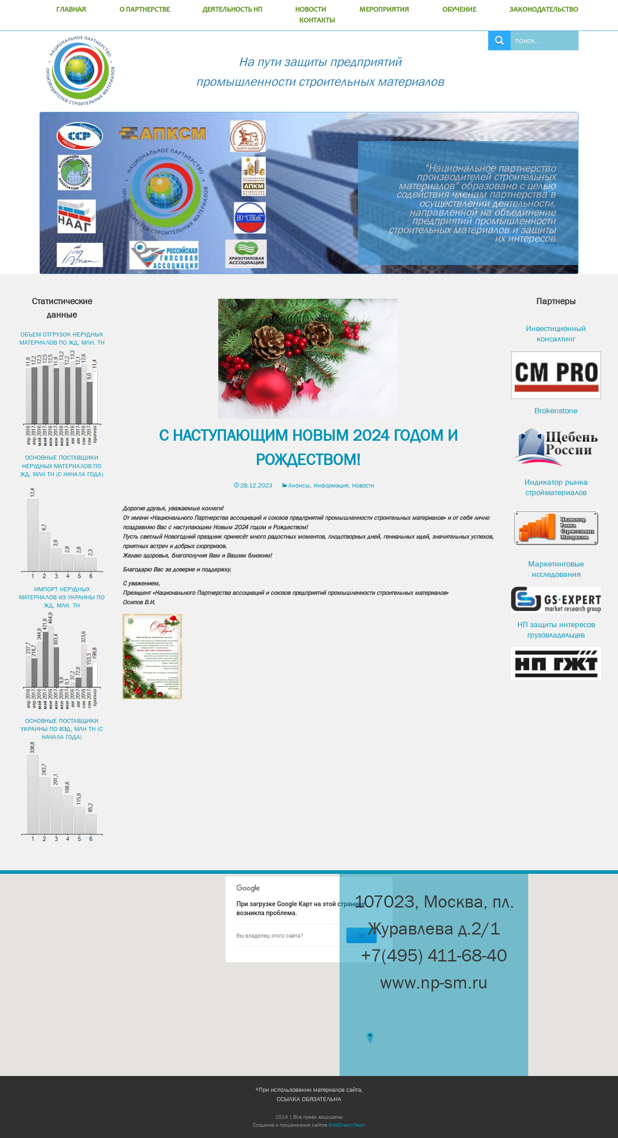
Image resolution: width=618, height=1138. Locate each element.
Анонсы (299, 485)
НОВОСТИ (310, 9)
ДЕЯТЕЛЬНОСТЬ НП (232, 9)
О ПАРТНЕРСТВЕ (144, 9)
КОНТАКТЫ (317, 20)
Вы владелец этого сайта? (270, 936)
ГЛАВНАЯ (71, 9)
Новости (363, 485)
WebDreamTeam (347, 1125)
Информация (331, 485)
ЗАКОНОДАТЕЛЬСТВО (543, 9)
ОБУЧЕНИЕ (459, 9)
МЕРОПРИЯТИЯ (384, 9)
